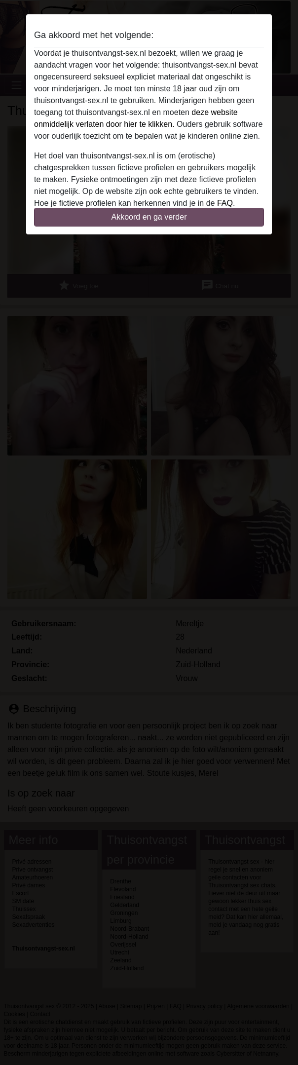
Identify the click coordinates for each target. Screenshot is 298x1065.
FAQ (225, 203)
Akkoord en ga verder (149, 217)
